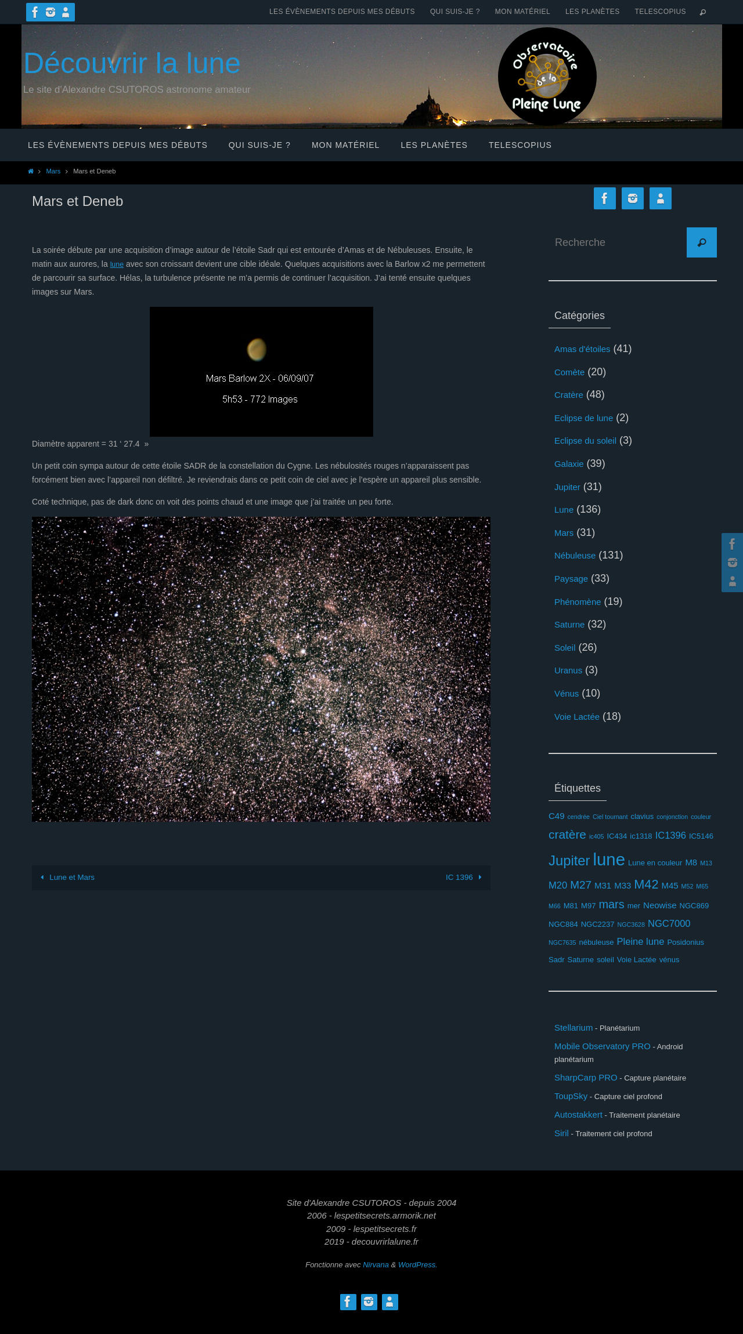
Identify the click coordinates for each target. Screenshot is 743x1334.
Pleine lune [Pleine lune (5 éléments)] (641, 941)
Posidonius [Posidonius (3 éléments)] (685, 942)
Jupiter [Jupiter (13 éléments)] (569, 860)
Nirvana (376, 1282)
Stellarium (577, 1029)
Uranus (571, 670)
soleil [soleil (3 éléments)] (605, 959)
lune (117, 264)
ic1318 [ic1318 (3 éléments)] (641, 836)
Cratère (571, 394)
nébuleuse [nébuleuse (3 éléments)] (596, 942)
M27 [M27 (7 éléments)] (580, 885)
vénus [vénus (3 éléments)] (669, 959)
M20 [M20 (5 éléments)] (558, 885)
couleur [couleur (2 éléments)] (701, 816)
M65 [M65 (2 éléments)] (702, 886)
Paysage (574, 578)
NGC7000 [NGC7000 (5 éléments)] (669, 923)
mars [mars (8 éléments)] (611, 904)
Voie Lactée (581, 716)
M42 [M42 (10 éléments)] (646, 884)
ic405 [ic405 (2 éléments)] (596, 836)
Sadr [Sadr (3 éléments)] (557, 959)
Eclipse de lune (589, 417)
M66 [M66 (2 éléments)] (555, 905)
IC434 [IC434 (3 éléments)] (617, 836)
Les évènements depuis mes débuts (342, 12)
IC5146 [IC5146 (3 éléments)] (701, 836)
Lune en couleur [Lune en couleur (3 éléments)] (655, 862)
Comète (572, 372)
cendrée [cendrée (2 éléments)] (578, 816)
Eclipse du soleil (591, 440)
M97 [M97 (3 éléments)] (588, 905)
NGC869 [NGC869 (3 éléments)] (694, 905)
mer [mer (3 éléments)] (633, 905)
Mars (53, 171)
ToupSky (574, 1106)
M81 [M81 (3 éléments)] (571, 905)
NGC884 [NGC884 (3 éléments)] (563, 924)
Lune (566, 509)
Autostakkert (583, 1128)
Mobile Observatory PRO (612, 1050)
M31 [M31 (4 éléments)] (602, 885)
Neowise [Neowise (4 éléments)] (659, 905)
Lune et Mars (67, 877)
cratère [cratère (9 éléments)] (567, 834)
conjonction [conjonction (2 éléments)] (672, 816)
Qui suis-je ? (455, 12)
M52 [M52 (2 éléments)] (687, 886)
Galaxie (572, 463)
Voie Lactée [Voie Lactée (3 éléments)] (637, 959)
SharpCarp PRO (592, 1084)
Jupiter (570, 486)
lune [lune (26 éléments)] (609, 859)
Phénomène (582, 601)
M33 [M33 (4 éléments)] (622, 885)
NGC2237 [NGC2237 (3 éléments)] (598, 924)
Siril (563, 1149)
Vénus (569, 693)
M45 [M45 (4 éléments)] (669, 885)
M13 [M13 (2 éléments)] (706, 863)
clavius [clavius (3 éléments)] (642, 816)
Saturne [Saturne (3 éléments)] (581, 959)
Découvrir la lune (132, 63)
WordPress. (418, 1282)
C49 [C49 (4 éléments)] (556, 816)
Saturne (572, 624)
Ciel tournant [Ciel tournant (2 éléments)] (610, 816)
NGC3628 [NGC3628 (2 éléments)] (631, 924)
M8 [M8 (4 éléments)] (691, 862)
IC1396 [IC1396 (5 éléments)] (670, 835)
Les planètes (592, 12)
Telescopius (660, 12)
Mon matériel (522, 12)
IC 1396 (465, 877)
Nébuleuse (579, 555)
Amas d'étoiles (588, 348)
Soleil (567, 647)
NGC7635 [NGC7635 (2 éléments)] (562, 942)
